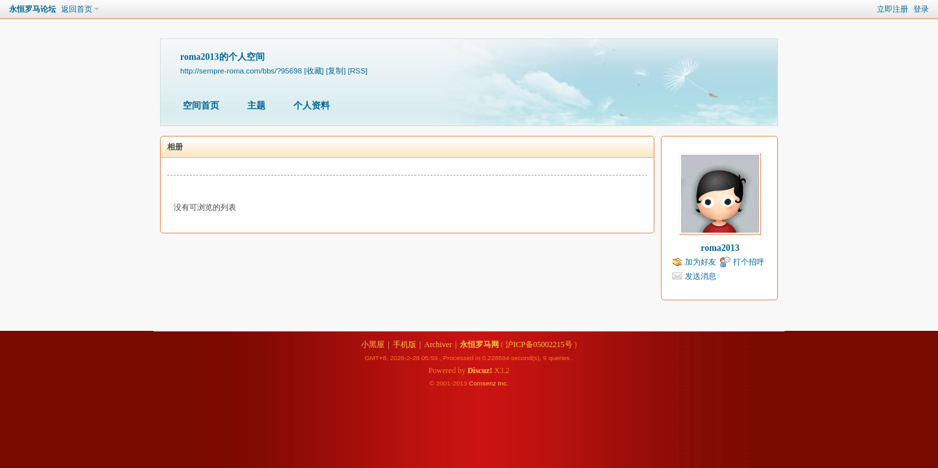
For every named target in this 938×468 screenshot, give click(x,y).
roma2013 (720, 248)
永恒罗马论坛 (32, 9)
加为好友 (700, 261)
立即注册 (892, 9)
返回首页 (76, 9)
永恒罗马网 (479, 344)
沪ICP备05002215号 (538, 344)
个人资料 (311, 105)
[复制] (335, 70)
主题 (256, 105)
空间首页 (201, 105)
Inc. (503, 383)
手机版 (404, 344)
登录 (921, 9)
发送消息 (700, 276)
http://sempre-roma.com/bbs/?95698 (241, 70)
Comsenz (483, 383)
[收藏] (313, 70)
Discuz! (480, 370)
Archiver (438, 344)
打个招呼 (748, 261)
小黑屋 (372, 344)
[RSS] (358, 70)
